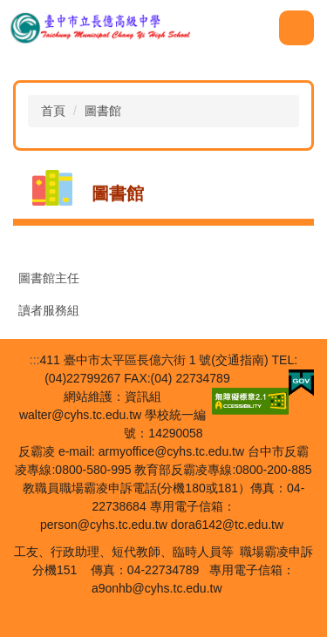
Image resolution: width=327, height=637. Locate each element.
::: (35, 360)
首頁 (53, 111)
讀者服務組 (48, 310)
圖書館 (103, 111)
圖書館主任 (48, 278)
